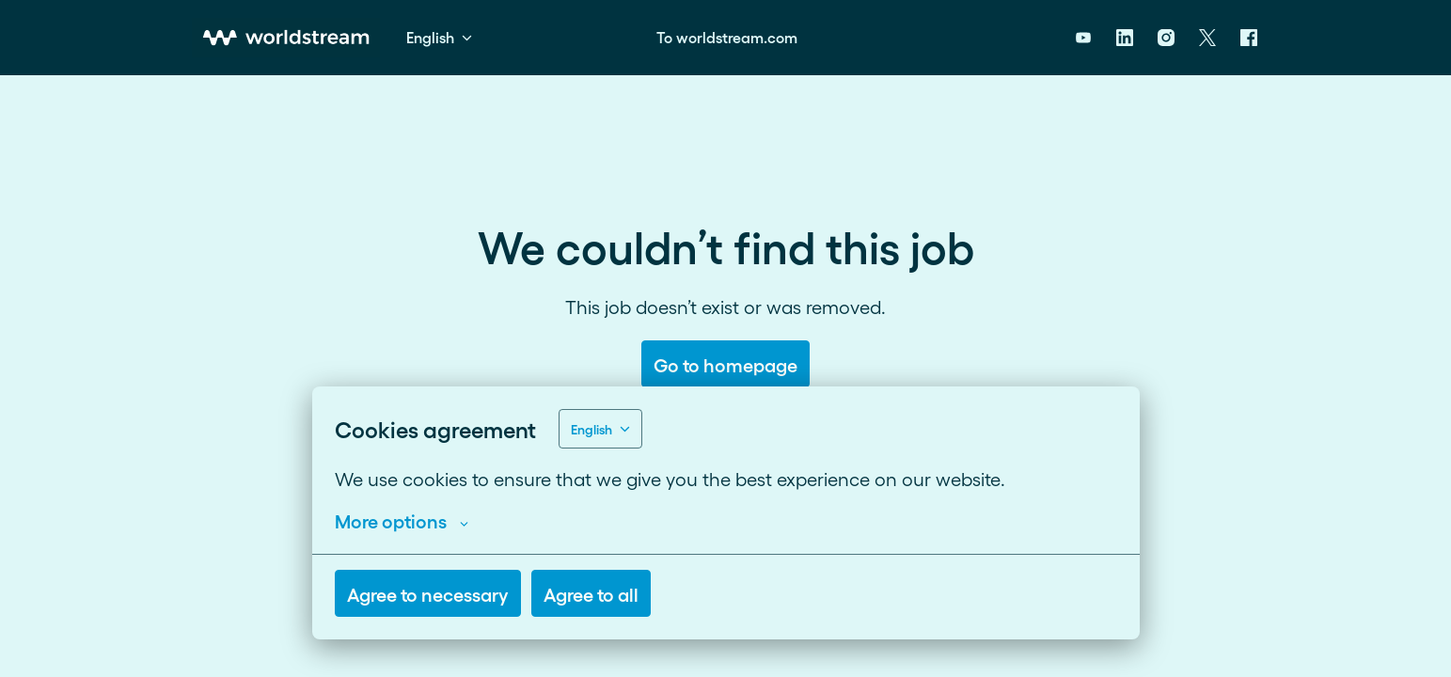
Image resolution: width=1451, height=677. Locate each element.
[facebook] (1249, 37)
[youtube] (1083, 37)
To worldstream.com (726, 37)
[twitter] (1207, 37)
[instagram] (1166, 37)
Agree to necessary (428, 593)
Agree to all (591, 593)
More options (401, 520)
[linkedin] (1124, 37)
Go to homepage (725, 364)
